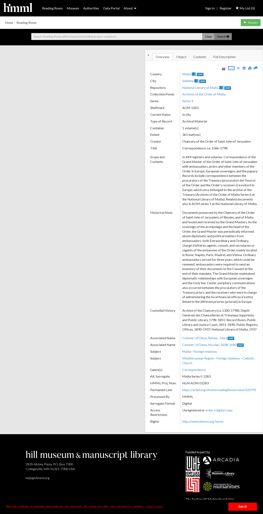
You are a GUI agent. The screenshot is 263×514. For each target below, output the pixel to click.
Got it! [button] (242, 506)
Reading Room (52, 8)
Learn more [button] (154, 506)
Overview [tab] (162, 57)
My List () (245, 8)
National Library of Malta (200, 87)
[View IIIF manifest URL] (223, 68)
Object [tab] (181, 57)
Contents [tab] (199, 57)
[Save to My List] (238, 68)
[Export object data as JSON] (231, 69)
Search (223, 36)
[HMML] (92, 455)
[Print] (249, 68)
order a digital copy (219, 410)
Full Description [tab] (224, 57)
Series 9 (187, 101)
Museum (73, 8)
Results (250, 22)
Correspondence (194, 370)
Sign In (210, 8)
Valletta (187, 81)
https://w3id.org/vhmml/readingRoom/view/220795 (219, 390)
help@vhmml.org (38, 478)
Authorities (91, 8)
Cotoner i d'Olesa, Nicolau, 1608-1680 (209, 345)
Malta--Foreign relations (199, 351)
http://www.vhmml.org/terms (203, 421)
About (130, 8)
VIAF (200, 74)
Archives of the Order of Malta (204, 94)
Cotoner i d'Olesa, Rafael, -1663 (204, 338)
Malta (186, 74)
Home (9, 22)
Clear (208, 36)
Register (226, 8)
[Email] (244, 68)
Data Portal (111, 8)
